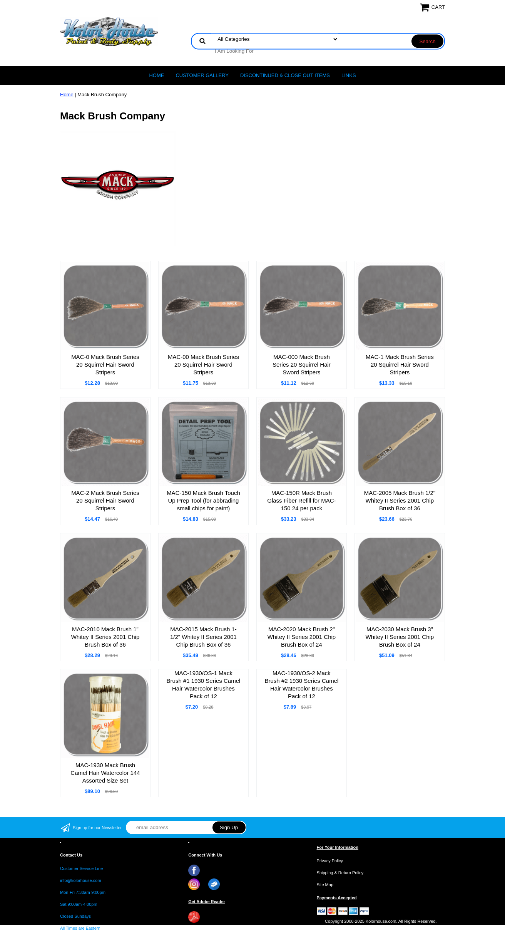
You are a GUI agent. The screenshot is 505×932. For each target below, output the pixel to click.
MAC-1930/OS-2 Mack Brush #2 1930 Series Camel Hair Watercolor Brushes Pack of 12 (302, 684)
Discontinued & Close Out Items (285, 75)
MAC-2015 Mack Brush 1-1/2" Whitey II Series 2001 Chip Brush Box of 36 (203, 637)
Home (156, 75)
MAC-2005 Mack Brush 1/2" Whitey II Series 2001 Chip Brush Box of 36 (399, 500)
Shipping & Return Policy (340, 872)
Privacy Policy (330, 860)
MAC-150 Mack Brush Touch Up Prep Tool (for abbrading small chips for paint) (203, 500)
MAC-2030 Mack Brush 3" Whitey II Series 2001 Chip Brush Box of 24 (400, 637)
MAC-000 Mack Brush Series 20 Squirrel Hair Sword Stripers (302, 364)
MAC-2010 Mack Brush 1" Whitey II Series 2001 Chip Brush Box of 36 (105, 637)
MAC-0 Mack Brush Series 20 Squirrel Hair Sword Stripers (105, 364)
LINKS (348, 75)
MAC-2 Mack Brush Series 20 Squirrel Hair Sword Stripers (105, 500)
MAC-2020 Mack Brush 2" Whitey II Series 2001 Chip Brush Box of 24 (302, 637)
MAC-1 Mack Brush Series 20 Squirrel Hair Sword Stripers (400, 364)
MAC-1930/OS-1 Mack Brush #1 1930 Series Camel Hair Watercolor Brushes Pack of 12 (204, 684)
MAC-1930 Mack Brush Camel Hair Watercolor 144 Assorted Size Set (105, 773)
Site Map (325, 884)
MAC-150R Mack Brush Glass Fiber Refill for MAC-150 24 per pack (301, 500)
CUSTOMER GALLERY (202, 75)
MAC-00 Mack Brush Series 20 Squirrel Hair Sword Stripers (203, 364)
